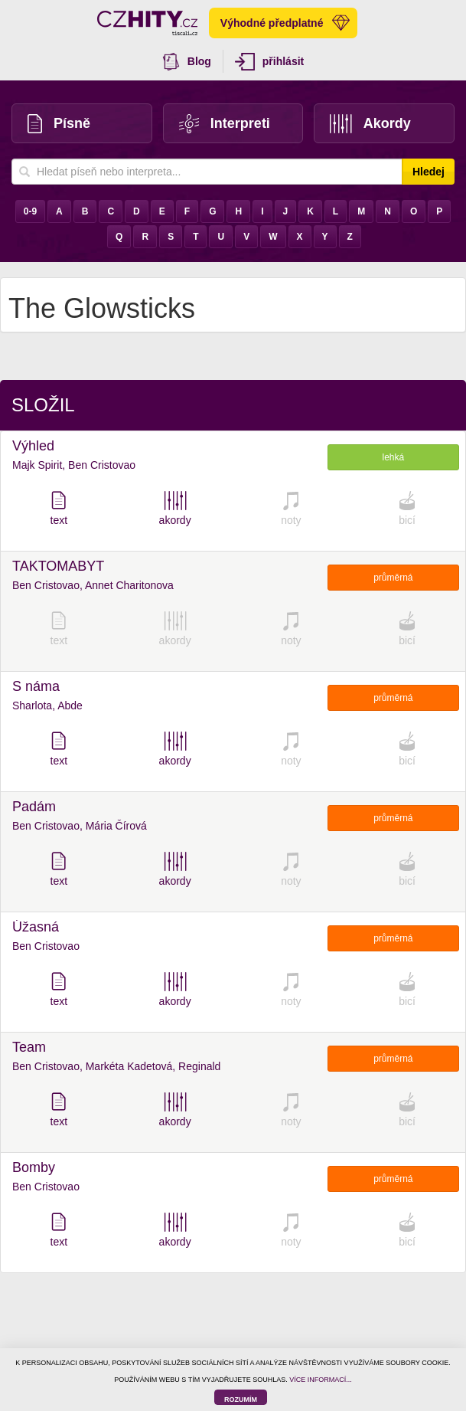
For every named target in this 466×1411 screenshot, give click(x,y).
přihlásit (269, 61)
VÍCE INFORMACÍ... (320, 1379)
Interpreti (224, 123)
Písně (59, 123)
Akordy (370, 123)
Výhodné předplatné (285, 23)
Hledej (428, 171)
